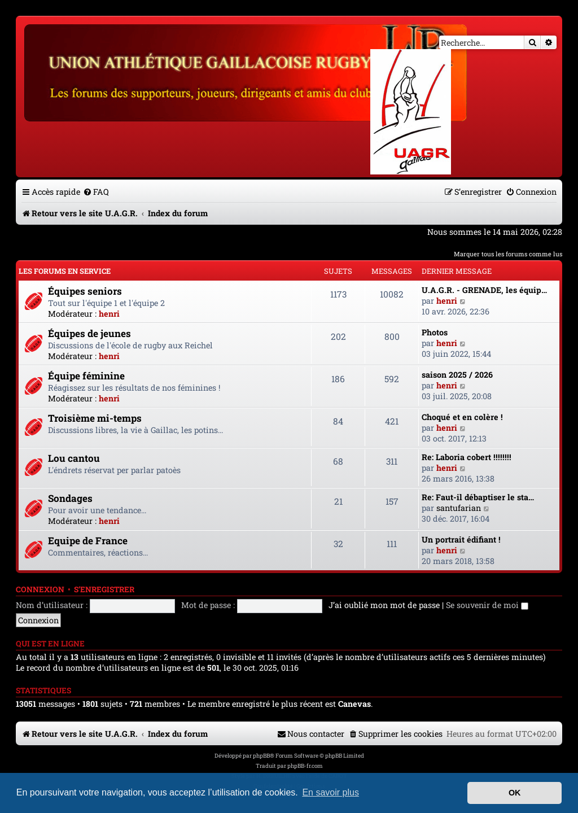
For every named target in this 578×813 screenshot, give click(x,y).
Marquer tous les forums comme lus (508, 254)
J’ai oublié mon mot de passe (384, 605)
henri (109, 313)
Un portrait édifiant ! (461, 539)
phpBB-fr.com (305, 766)
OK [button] (515, 792)
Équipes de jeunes (89, 333)
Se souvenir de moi (487, 605)
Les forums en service (65, 271)
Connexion (40, 589)
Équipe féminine (86, 375)
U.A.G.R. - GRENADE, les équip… (484, 290)
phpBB (261, 755)
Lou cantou (74, 458)
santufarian (458, 507)
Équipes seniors (85, 291)
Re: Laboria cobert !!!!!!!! (466, 457)
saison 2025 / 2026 (457, 374)
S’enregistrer (104, 589)
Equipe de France (88, 540)
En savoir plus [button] (330, 792)
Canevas (354, 704)
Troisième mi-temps (95, 418)
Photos (435, 332)
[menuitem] (96, 191)
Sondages (70, 498)
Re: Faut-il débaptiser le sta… (478, 497)
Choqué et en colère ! (462, 417)
